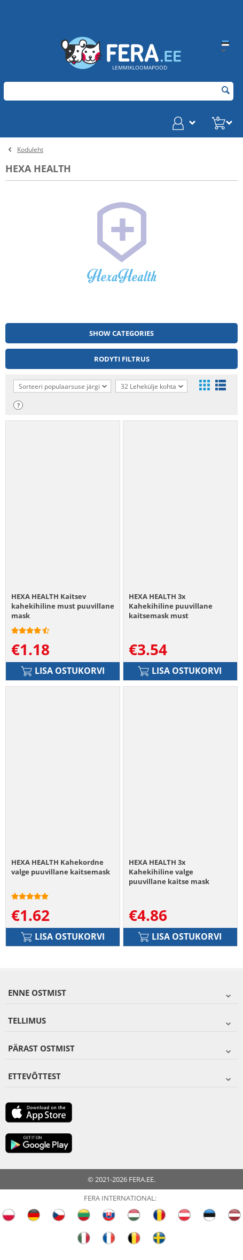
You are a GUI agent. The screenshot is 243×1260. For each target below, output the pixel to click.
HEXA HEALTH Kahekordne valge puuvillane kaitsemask (60, 877)
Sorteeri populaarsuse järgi (63, 386)
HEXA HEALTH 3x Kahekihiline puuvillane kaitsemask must (171, 611)
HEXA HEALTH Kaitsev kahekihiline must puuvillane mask (62, 611)
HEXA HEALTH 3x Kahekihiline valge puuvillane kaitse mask (169, 881)
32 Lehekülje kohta (152, 387)
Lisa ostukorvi (63, 676)
